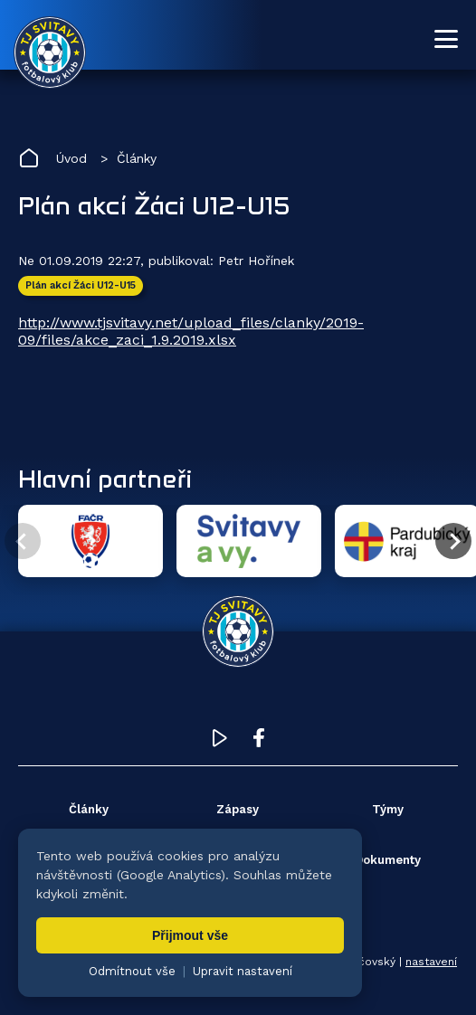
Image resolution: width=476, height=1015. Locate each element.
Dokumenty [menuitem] (388, 860)
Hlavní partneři (105, 478)
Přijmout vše (190, 935)
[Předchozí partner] (23, 541)
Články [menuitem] (89, 809)
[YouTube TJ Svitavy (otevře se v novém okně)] (220, 742)
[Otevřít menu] (446, 39)
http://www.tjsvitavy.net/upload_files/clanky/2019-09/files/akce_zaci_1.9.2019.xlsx (191, 331)
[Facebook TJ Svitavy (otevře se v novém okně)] (258, 742)
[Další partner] (453, 541)
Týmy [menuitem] (388, 809)
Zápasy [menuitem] (237, 809)
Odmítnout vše (132, 971)
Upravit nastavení (242, 971)
